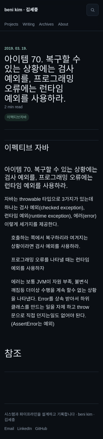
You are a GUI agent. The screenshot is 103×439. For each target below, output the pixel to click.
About (63, 24)
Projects (11, 24)
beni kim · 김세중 (21, 9)
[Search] (93, 10)
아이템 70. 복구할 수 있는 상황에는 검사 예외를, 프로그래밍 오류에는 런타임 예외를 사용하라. (51, 177)
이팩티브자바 (17, 117)
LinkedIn (24, 428)
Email (9, 428)
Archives (46, 24)
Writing (29, 24)
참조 (13, 353)
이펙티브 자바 (26, 148)
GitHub (41, 428)
